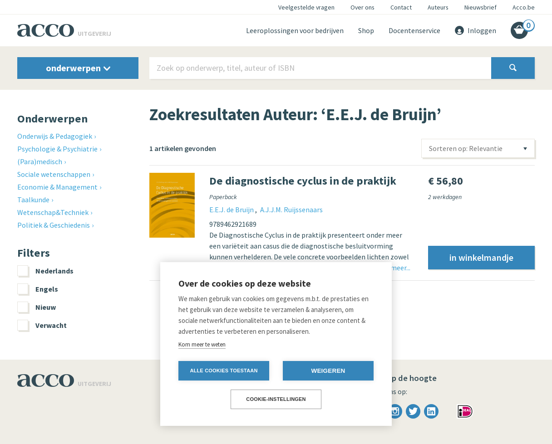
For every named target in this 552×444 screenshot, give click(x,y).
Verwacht (42, 325)
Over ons (362, 7)
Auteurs (438, 7)
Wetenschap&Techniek (53, 212)
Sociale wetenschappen (53, 174)
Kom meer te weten (202, 344)
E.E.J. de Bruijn (232, 209)
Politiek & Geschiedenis (53, 224)
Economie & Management (57, 186)
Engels (37, 288)
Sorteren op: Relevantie (466, 148)
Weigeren (328, 370)
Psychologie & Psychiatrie (57, 148)
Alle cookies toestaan (223, 370)
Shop (366, 30)
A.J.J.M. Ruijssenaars (291, 209)
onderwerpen (78, 67)
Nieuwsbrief (480, 7)
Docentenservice (414, 30)
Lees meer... (392, 267)
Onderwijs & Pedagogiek (54, 136)
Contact (401, 7)
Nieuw (36, 307)
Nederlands (45, 270)
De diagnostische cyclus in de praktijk (302, 181)
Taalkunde (33, 199)
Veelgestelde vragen (306, 7)
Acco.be (524, 7)
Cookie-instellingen (276, 399)
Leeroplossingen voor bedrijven (295, 30)
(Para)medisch (39, 161)
